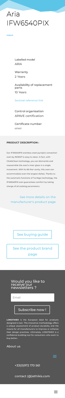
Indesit (10, 35)
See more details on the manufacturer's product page (33, 199)
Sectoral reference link (29, 100)
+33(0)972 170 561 (27, 365)
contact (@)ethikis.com (32, 376)
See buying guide (32, 234)
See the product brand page (32, 251)
